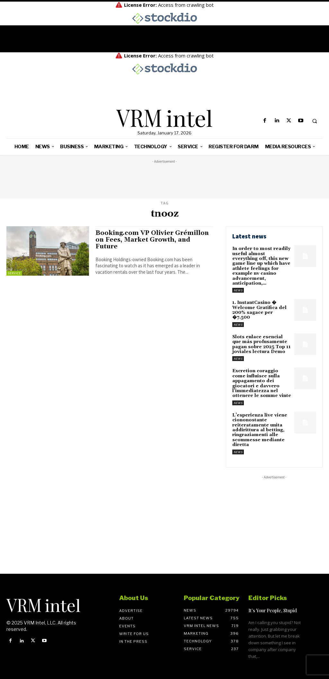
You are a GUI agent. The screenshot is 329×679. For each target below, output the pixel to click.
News (238, 290)
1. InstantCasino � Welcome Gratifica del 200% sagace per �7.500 (259, 310)
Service (14, 273)
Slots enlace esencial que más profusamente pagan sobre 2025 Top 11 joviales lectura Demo (261, 344)
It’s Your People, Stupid (272, 610)
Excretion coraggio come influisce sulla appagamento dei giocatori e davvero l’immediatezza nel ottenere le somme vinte (261, 383)
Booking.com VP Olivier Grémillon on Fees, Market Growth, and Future (152, 239)
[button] (315, 121)
